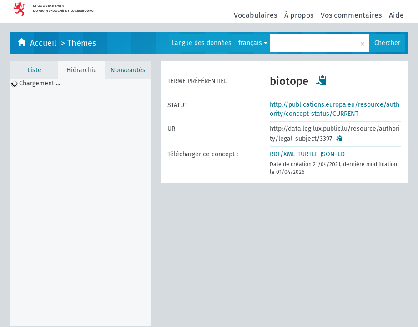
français (252, 43)
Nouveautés (128, 70)
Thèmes (81, 43)
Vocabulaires (255, 15)
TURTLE (307, 154)
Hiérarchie (81, 70)
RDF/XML (282, 154)
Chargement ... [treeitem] (39, 83)
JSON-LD (332, 154)
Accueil (44, 43)
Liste (34, 70)
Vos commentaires (351, 15)
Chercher (387, 43)
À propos (298, 15)
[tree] (80, 202)
